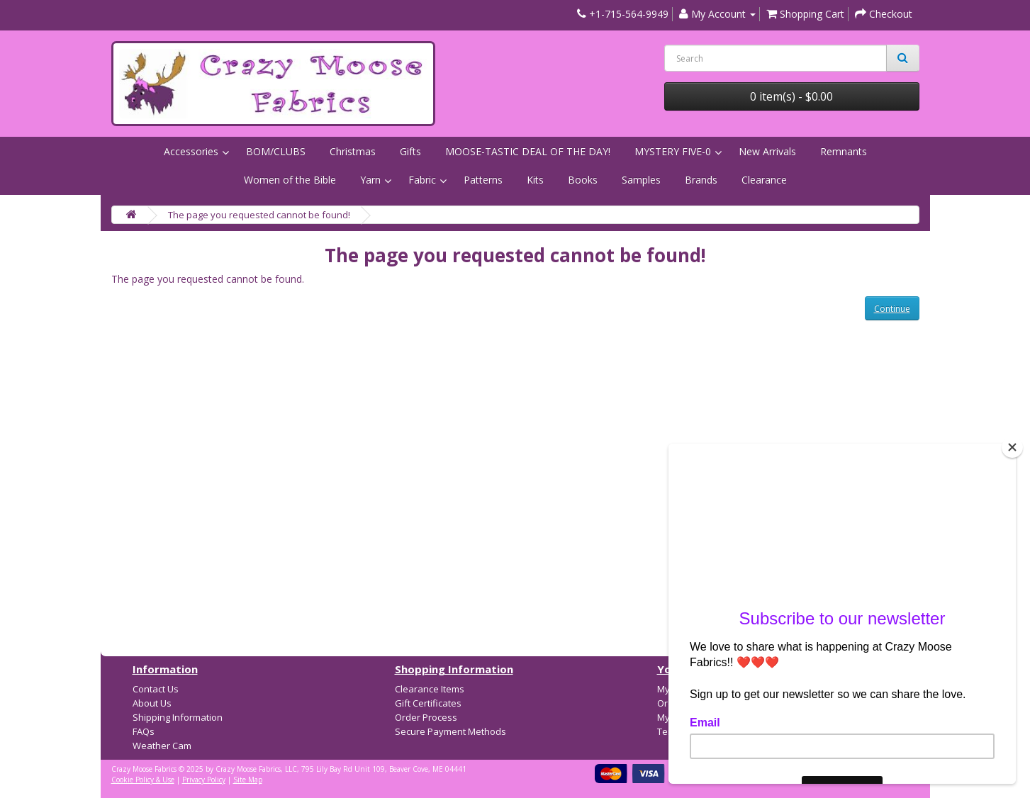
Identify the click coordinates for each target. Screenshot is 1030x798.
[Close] (1012, 447)
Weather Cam (162, 745)
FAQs (144, 731)
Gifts (410, 151)
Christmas (353, 151)
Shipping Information (178, 717)
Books (583, 179)
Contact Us (156, 688)
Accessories (191, 151)
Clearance (764, 179)
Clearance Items (429, 688)
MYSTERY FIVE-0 (672, 151)
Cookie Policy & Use (142, 780)
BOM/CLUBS (276, 151)
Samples (641, 179)
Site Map (247, 780)
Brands (701, 179)
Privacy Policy (203, 780)
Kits (535, 179)
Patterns (483, 179)
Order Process (426, 717)
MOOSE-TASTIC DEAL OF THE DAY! (527, 151)
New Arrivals (767, 151)
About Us (152, 703)
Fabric (422, 179)
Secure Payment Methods (450, 731)
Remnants (843, 151)
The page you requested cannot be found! (259, 214)
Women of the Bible (290, 179)
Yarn (370, 179)
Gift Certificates (428, 703)
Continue (892, 309)
